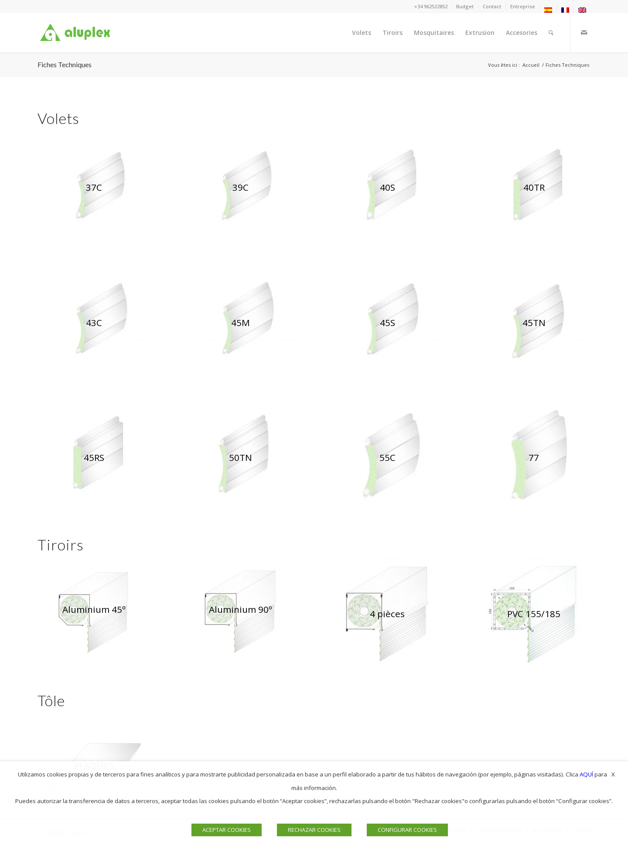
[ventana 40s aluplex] (387, 187)
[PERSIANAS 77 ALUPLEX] (533, 458)
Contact (492, 6)
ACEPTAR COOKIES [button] (226, 830)
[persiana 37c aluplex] (94, 187)
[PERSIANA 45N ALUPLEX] (240, 322)
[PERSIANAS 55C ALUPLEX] (387, 458)
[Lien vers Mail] (583, 32)
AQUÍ (586, 774)
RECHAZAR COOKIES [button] (314, 830)
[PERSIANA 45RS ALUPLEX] (94, 458)
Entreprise (522, 6)
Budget (465, 6)
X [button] (613, 774)
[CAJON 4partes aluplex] (387, 613)
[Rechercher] (551, 32)
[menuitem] (465, 6)
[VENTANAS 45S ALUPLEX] (387, 322)
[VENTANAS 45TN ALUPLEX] (533, 322)
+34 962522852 (430, 6)
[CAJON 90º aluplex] (240, 609)
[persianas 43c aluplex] (94, 322)
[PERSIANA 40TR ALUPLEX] (533, 187)
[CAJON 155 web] (533, 613)
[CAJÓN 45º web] (94, 609)
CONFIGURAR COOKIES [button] (407, 830)
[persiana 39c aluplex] (240, 187)
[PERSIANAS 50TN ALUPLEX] (240, 458)
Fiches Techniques (65, 64)
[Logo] (77, 32)
